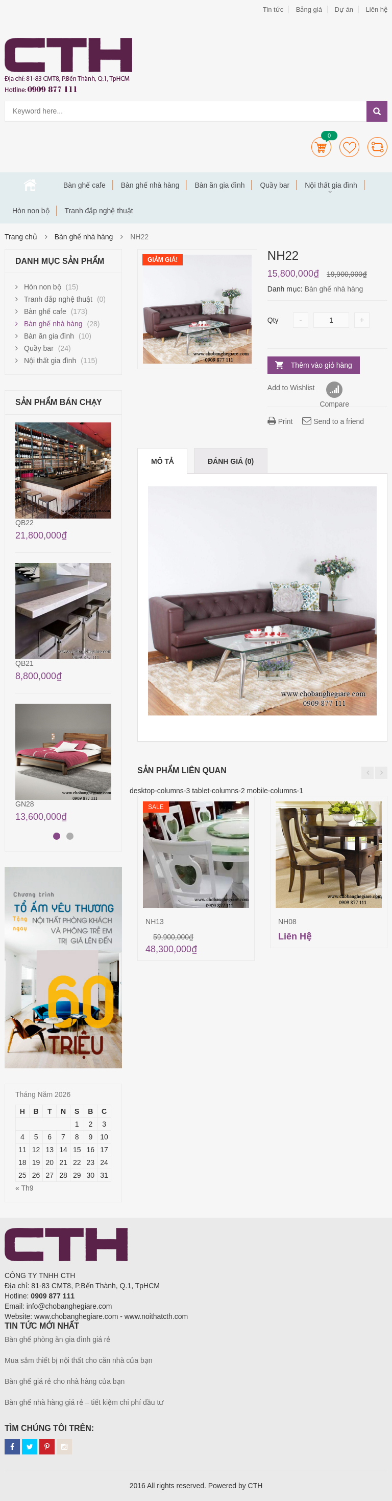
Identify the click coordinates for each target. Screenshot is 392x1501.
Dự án (343, 9)
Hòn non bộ (31, 211)
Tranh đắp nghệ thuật (99, 211)
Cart (321, 147)
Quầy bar (274, 185)
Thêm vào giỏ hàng (321, 365)
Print (280, 421)
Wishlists (349, 147)
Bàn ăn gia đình (219, 185)
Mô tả (162, 461)
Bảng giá (309, 9)
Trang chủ (30, 185)
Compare (377, 147)
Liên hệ (376, 9)
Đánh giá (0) (231, 461)
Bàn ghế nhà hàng (150, 185)
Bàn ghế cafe (84, 185)
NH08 (287, 921)
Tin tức (273, 9)
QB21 (24, 663)
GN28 (24, 804)
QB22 (24, 523)
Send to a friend (333, 421)
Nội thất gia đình (331, 185)
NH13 (154, 921)
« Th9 (24, 1188)
